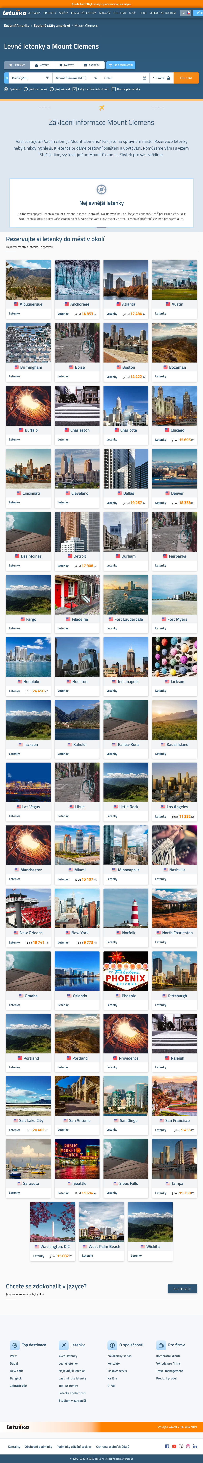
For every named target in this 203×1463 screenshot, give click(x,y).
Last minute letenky (72, 1378)
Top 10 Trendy (68, 1385)
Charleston (80, 430)
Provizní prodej (166, 1378)
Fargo (31, 619)
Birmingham (31, 367)
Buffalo (31, 430)
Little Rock (128, 806)
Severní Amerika (16, 25)
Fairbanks (177, 556)
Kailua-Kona (129, 744)
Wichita (153, 1246)
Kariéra (112, 1378)
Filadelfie (80, 619)
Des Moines (31, 556)
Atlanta (128, 304)
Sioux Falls (128, 1183)
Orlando (80, 995)
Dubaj (14, 1363)
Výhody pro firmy (168, 1363)
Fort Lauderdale (129, 619)
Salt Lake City (31, 1120)
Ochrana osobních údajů (112, 1446)
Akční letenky (68, 1355)
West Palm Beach (104, 1246)
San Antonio (80, 1120)
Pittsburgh (177, 995)
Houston (79, 681)
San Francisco (177, 1120)
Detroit (80, 556)
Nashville (177, 869)
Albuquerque (31, 304)
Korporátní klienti (168, 1355)
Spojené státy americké (52, 25)
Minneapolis (129, 869)
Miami (80, 869)
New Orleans (31, 932)
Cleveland (79, 493)
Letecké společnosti (72, 1393)
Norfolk (128, 932)
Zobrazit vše (18, 1385)
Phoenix (129, 995)
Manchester (31, 869)
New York (79, 932)
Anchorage (79, 304)
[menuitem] (34, 13)
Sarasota (31, 1183)
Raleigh (177, 1058)
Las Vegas (31, 806)
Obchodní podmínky (38, 1446)
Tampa (177, 1183)
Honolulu (31, 681)
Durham (129, 556)
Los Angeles (177, 806)
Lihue (80, 806)
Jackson (177, 681)
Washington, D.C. (55, 1246)
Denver (177, 493)
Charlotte (128, 430)
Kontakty (113, 1363)
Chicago (177, 430)
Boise (80, 367)
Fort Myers (177, 619)
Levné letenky (68, 1363)
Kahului (79, 744)
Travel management (169, 1370)
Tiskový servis (117, 1370)
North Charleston (177, 932)
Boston (128, 367)
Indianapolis (128, 681)
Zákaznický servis (119, 1355)
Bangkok (16, 1378)
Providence (129, 1058)
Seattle (80, 1183)
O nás (111, 1385)
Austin (177, 304)
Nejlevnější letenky (72, 1370)
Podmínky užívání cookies (74, 1446)
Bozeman (177, 367)
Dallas (128, 493)
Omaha (31, 995)
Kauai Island (177, 744)
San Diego (129, 1120)
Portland (31, 1058)
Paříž (13, 1355)
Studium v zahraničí (72, 1400)
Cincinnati (31, 493)
